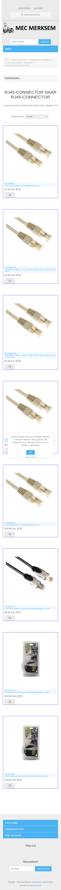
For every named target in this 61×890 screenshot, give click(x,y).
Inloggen (38, 8)
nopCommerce (35, 885)
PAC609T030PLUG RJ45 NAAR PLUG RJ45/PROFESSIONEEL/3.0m (26, 775)
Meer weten (30, 457)
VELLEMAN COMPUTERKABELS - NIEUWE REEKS (18, 62)
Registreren (24, 8)
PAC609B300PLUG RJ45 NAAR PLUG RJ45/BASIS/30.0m (22, 524)
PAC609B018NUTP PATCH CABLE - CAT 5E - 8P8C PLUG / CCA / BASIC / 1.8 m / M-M (30, 269)
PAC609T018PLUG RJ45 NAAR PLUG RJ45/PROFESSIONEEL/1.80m (27, 691)
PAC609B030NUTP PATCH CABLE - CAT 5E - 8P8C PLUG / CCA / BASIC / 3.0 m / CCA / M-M (30, 355)
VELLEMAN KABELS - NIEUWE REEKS (39, 60)
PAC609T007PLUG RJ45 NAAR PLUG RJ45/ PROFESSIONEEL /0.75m (27, 608)
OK (30, 452)
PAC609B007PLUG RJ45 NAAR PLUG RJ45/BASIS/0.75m (22, 185)
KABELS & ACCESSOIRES (19, 60)
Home (6, 60)
